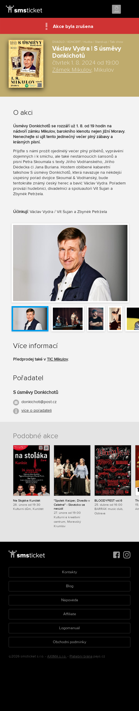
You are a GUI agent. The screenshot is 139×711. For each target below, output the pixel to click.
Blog (69, 586)
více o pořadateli (36, 410)
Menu (129, 9)
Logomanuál (69, 628)
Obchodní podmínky (69, 642)
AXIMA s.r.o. (57, 656)
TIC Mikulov (57, 359)
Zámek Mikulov (71, 70)
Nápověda (69, 600)
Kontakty (69, 572)
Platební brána (81, 656)
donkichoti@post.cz (39, 401)
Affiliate (69, 614)
